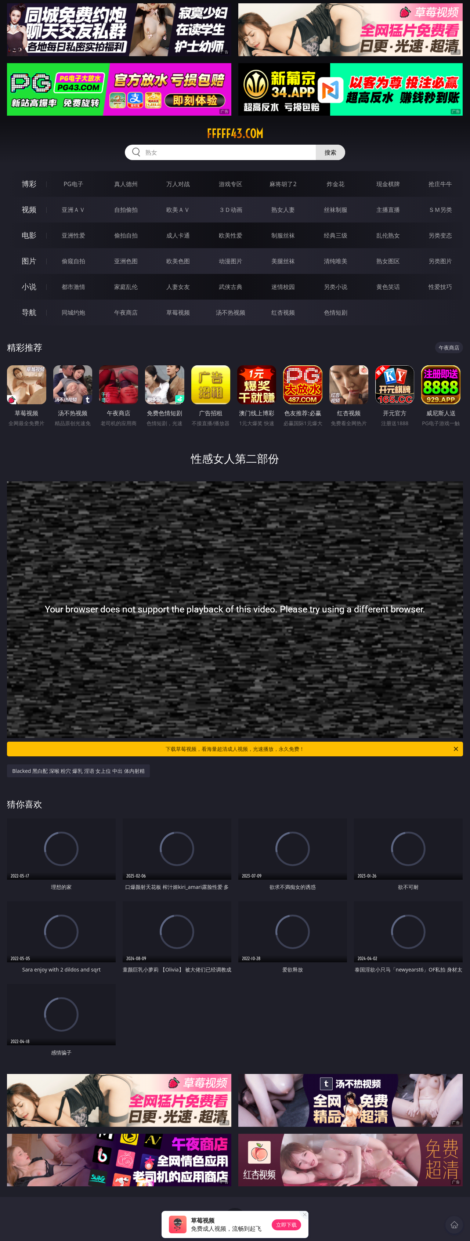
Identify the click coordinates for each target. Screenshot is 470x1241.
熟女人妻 (283, 210)
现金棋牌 (388, 184)
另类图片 (440, 261)
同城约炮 (73, 312)
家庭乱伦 (126, 287)
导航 (29, 312)
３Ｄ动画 (230, 210)
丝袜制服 (335, 210)
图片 (29, 261)
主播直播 (388, 210)
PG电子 (73, 184)
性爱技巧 (440, 287)
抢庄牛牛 (440, 184)
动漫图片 (230, 261)
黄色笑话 (388, 287)
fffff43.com (235, 133)
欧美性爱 (230, 235)
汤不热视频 (230, 312)
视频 (29, 209)
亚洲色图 (126, 261)
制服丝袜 (283, 235)
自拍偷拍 (126, 210)
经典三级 (335, 235)
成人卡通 (178, 235)
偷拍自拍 (126, 235)
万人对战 (178, 184)
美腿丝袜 (283, 261)
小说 (29, 287)
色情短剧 (335, 312)
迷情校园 (283, 287)
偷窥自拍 (73, 261)
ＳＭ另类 (440, 210)
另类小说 (335, 287)
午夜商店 (126, 312)
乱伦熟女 (388, 235)
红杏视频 (283, 312)
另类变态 (440, 235)
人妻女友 (178, 287)
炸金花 (335, 184)
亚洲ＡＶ (73, 210)
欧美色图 (178, 261)
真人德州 (126, 184)
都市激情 (73, 287)
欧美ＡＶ (178, 210)
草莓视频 (178, 312)
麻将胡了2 (283, 184)
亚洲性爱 (73, 235)
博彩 (29, 184)
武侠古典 (230, 287)
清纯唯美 (335, 261)
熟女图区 (388, 261)
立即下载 (286, 1224)
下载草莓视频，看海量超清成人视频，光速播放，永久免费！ (312, 749)
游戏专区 (230, 184)
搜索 (330, 152)
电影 (29, 235)
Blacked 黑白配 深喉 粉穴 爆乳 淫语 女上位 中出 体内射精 (78, 770)
